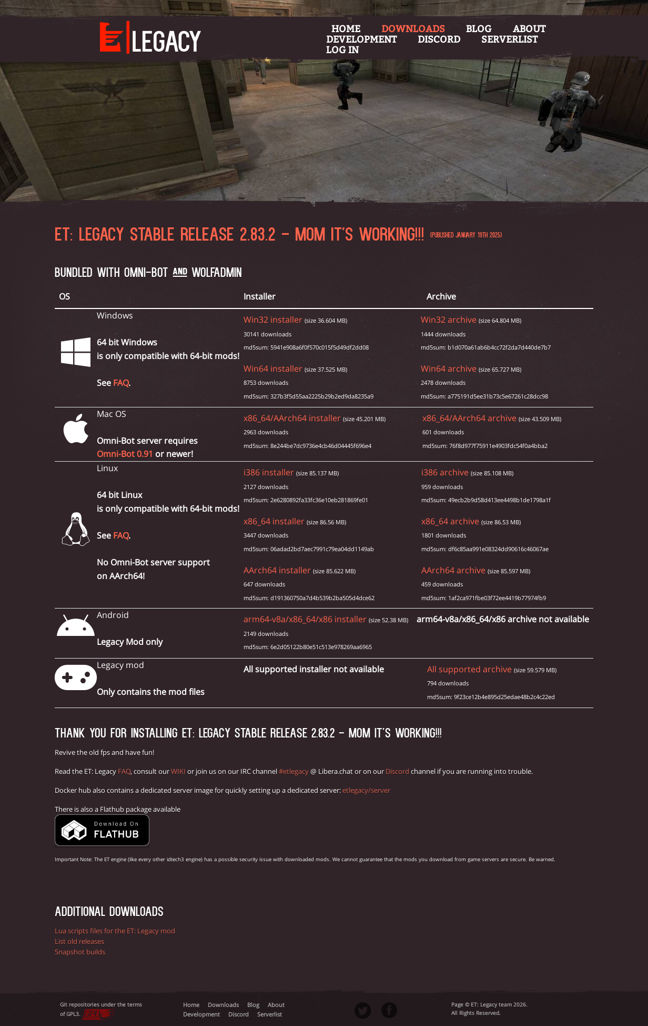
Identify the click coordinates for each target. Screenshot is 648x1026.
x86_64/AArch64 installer (292, 418)
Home (345, 29)
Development (361, 39)
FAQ (120, 383)
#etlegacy (294, 771)
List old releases (79, 941)
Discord (439, 39)
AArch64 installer (277, 570)
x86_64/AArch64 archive (469, 418)
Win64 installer (273, 368)
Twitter (363, 1010)
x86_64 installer (274, 521)
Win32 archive (449, 319)
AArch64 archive (453, 570)
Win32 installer (273, 319)
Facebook (389, 1010)
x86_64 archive (450, 521)
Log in (342, 50)
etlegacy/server (366, 790)
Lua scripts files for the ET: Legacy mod (115, 930)
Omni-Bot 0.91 (125, 454)
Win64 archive (449, 368)
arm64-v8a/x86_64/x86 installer (305, 619)
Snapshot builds (80, 952)
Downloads (413, 29)
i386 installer (269, 472)
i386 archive (445, 472)
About (529, 29)
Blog (479, 29)
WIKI (178, 771)
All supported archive (469, 669)
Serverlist (509, 39)
